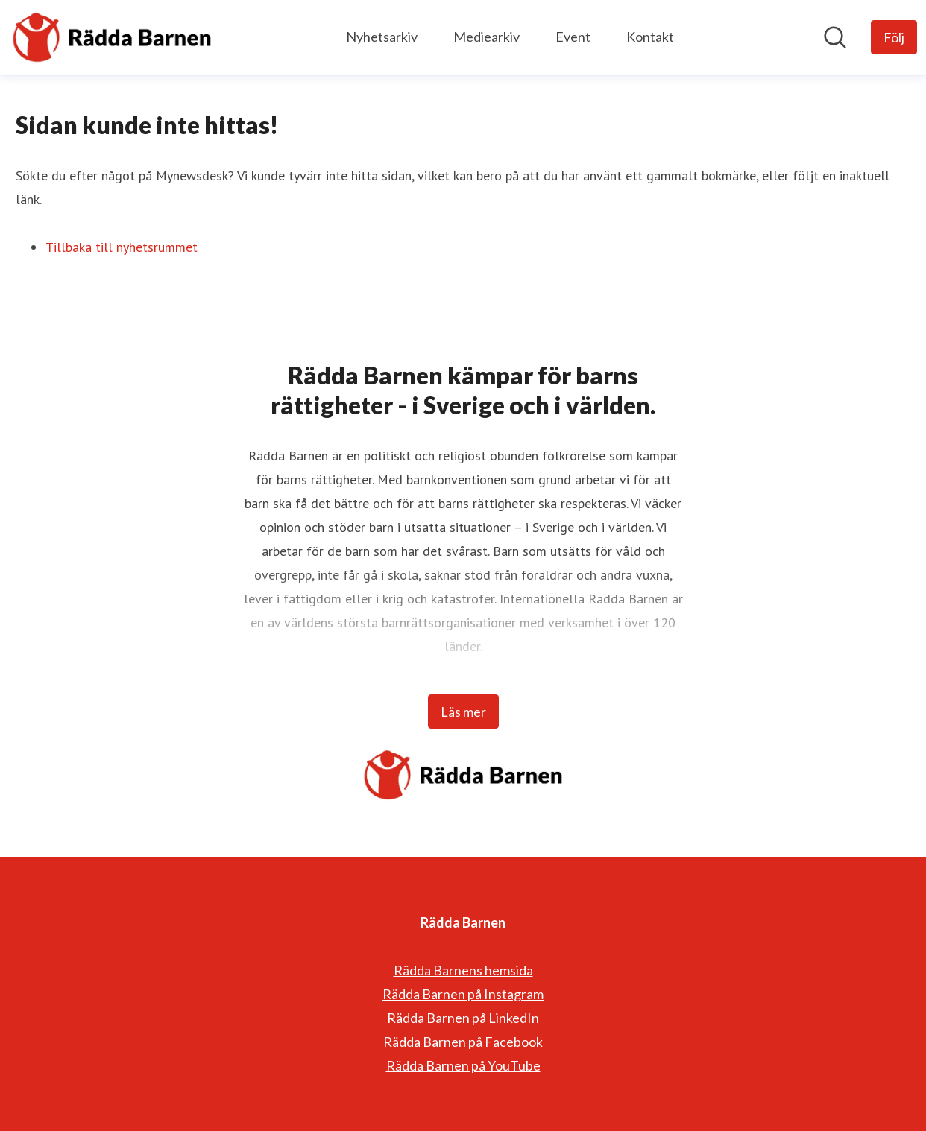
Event (572, 36)
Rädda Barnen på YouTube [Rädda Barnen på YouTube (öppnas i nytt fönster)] (463, 1065)
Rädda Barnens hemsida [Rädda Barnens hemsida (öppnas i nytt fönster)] (463, 970)
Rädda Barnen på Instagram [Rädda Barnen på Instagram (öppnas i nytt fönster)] (463, 994)
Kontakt (650, 36)
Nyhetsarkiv (382, 36)
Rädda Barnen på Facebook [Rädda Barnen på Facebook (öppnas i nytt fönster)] (463, 1041)
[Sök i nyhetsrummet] (835, 37)
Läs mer (463, 711)
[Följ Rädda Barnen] (894, 37)
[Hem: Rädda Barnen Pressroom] (112, 37)
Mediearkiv (486, 36)
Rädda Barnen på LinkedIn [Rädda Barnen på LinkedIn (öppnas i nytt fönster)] (463, 1018)
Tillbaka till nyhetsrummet (121, 247)
